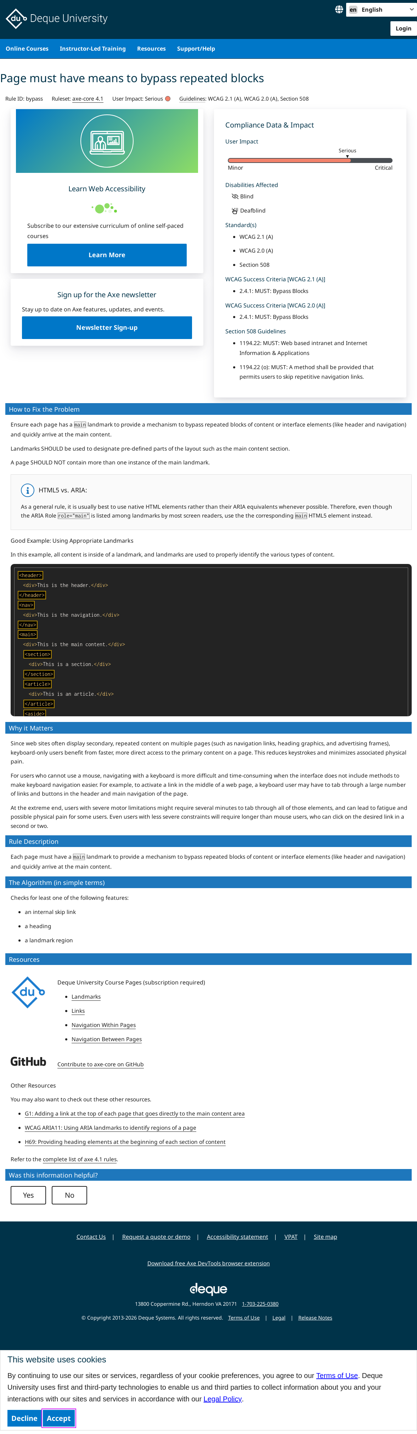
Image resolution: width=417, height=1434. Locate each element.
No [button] (69, 1195)
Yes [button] (28, 1195)
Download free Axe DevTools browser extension (208, 1263)
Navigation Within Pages (104, 1025)
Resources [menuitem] (151, 48)
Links (78, 1011)
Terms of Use (337, 1375)
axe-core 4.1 (87, 98)
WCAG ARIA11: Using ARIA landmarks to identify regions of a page (110, 1127)
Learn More (138, 254)
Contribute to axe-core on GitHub (100, 1064)
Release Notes (315, 1317)
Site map (325, 1237)
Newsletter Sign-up (106, 327)
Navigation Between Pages (107, 1039)
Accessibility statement (237, 1237)
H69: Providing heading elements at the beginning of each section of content (125, 1142)
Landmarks (86, 996)
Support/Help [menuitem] (196, 48)
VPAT (291, 1237)
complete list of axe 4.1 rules (80, 1159)
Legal (279, 1317)
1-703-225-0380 (260, 1303)
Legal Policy (223, 1399)
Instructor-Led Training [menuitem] (93, 48)
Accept (59, 1418)
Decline (24, 1418)
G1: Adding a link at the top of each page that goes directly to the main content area (135, 1113)
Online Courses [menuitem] (27, 48)
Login (404, 28)
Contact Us (91, 1237)
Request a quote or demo (156, 1237)
